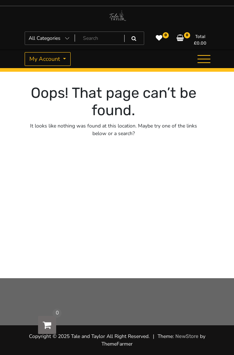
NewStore (187, 336)
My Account (45, 59)
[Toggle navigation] (204, 59)
